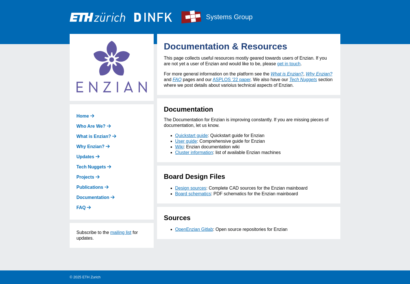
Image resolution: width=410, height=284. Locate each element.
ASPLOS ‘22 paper (231, 79)
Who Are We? (93, 126)
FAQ (83, 207)
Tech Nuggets (93, 166)
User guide (186, 141)
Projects (88, 177)
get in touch (289, 63)
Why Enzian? (93, 146)
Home (85, 116)
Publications (92, 187)
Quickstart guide (191, 135)
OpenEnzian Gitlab (194, 229)
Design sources (190, 188)
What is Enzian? (96, 136)
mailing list (120, 232)
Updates (88, 156)
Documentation (95, 197)
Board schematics (193, 193)
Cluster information (194, 152)
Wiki (179, 146)
